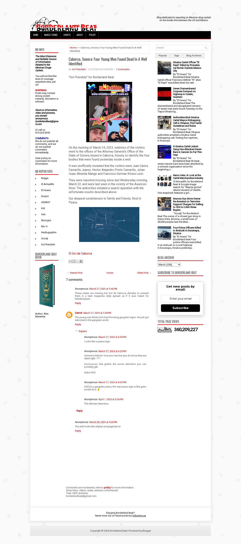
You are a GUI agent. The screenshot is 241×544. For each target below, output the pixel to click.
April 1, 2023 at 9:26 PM (110, 399)
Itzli (43, 208)
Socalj (44, 238)
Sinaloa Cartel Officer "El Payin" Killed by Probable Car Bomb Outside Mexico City (187, 66)
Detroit (78, 313)
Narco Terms (51, 34)
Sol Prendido (48, 244)
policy (44, 158)
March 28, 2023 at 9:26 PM (103, 422)
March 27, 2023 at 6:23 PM (112, 351)
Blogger (146, 530)
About (80, 34)
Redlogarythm (48, 232)
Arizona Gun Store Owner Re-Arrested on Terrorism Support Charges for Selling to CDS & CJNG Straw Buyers (188, 204)
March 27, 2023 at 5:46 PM (103, 288)
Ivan (43, 214)
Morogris (46, 220)
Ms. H (44, 226)
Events (67, 34)
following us (139, 515)
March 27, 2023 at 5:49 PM (97, 313)
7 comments (123, 69)
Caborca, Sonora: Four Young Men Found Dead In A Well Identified (108, 61)
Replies (83, 331)
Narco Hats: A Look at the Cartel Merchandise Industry (188, 177)
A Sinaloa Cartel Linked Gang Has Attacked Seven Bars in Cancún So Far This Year (187, 150)
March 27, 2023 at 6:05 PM (112, 337)
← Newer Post (74, 272)
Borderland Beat (118, 530)
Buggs (44, 178)
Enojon (45, 196)
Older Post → (144, 272)
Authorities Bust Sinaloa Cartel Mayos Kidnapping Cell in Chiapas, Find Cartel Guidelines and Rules (187, 121)
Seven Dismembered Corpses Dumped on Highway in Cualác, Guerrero (184, 92)
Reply (78, 303)
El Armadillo (47, 184)
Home (35, 34)
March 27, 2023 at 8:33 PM (112, 382)
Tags (176, 55)
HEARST (45, 202)
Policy (92, 34)
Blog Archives (193, 55)
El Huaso (46, 190)
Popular (163, 55)
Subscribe (180, 308)
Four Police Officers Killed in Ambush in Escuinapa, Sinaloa (187, 230)
